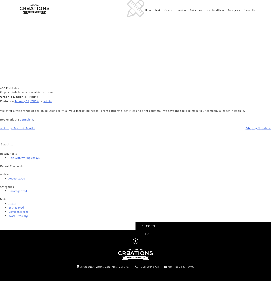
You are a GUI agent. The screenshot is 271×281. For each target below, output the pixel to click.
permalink (26, 119)
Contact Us (249, 10)
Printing (18, 128)
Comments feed (18, 212)
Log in (12, 203)
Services (182, 10)
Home (148, 10)
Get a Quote (234, 10)
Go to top (147, 227)
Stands (258, 128)
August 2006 (16, 178)
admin (48, 101)
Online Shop (196, 10)
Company (169, 10)
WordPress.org (18, 216)
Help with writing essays (24, 158)
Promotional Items (215, 10)
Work (157, 10)
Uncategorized (17, 191)
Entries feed (16, 207)
